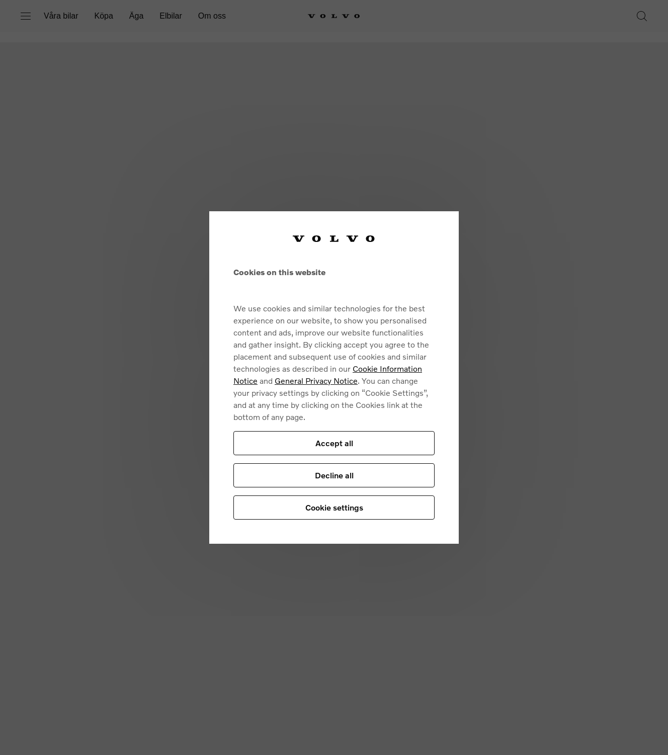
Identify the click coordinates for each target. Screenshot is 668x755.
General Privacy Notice (316, 380)
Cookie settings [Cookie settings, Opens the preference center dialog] (334, 507)
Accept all (334, 443)
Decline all (334, 475)
